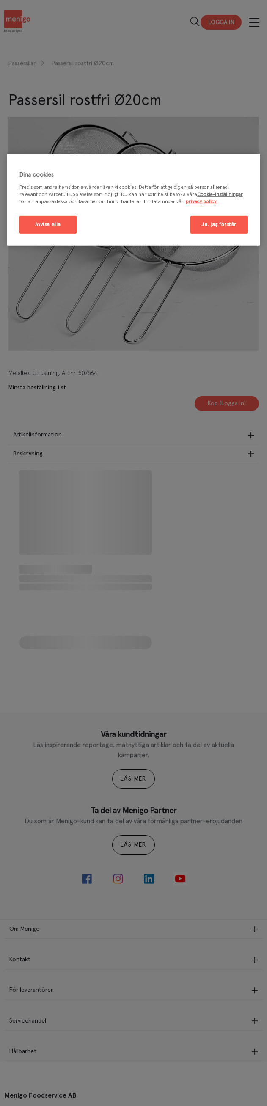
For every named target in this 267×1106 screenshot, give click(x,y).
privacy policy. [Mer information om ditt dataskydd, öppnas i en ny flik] (201, 201)
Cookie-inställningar (220, 194)
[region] (133, 200)
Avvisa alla (48, 224)
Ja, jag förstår (219, 224)
